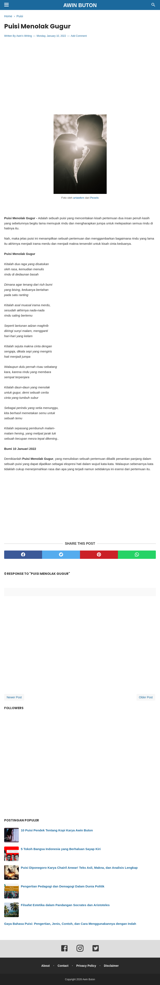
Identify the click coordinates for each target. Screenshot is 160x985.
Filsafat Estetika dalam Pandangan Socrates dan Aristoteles (65, 905)
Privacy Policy (86, 965)
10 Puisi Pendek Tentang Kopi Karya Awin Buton (57, 830)
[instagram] (80, 951)
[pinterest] (99, 555)
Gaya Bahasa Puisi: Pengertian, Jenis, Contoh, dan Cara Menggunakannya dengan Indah (70, 923)
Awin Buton (80, 5)
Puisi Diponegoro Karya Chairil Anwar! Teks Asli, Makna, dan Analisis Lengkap (79, 867)
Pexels (94, 197)
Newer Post (14, 697)
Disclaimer (111, 965)
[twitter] (61, 555)
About (45, 965)
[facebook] (23, 555)
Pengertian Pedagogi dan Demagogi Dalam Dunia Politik (62, 886)
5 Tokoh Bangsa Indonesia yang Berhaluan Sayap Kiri (61, 849)
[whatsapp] (137, 555)
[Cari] (153, 6)
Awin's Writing (24, 35)
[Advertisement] (80, 71)
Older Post (146, 697)
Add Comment (79, 35)
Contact (63, 965)
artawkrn (78, 197)
